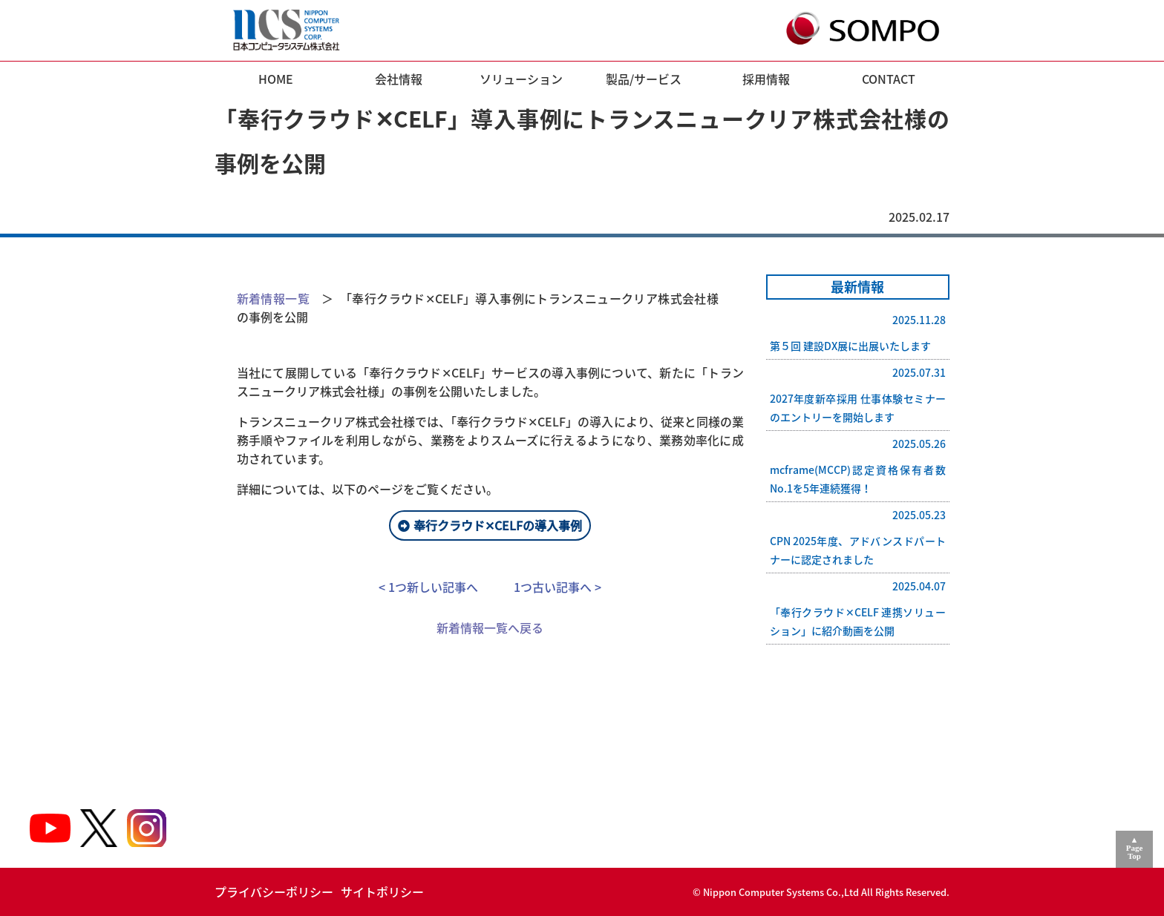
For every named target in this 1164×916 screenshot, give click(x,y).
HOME (275, 79)
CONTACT (888, 79)
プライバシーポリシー (274, 891)
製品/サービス (643, 79)
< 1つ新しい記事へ (428, 587)
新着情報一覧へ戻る (489, 627)
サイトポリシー (382, 891)
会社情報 (398, 79)
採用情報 (766, 79)
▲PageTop (1134, 847)
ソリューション (521, 79)
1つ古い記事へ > (557, 587)
